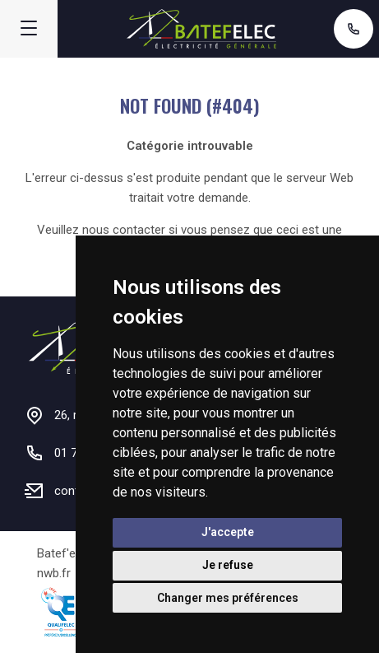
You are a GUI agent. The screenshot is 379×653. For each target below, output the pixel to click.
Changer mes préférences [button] (227, 597)
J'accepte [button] (227, 532)
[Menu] (29, 29)
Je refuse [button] (227, 564)
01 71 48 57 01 (353, 29)
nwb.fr (54, 573)
